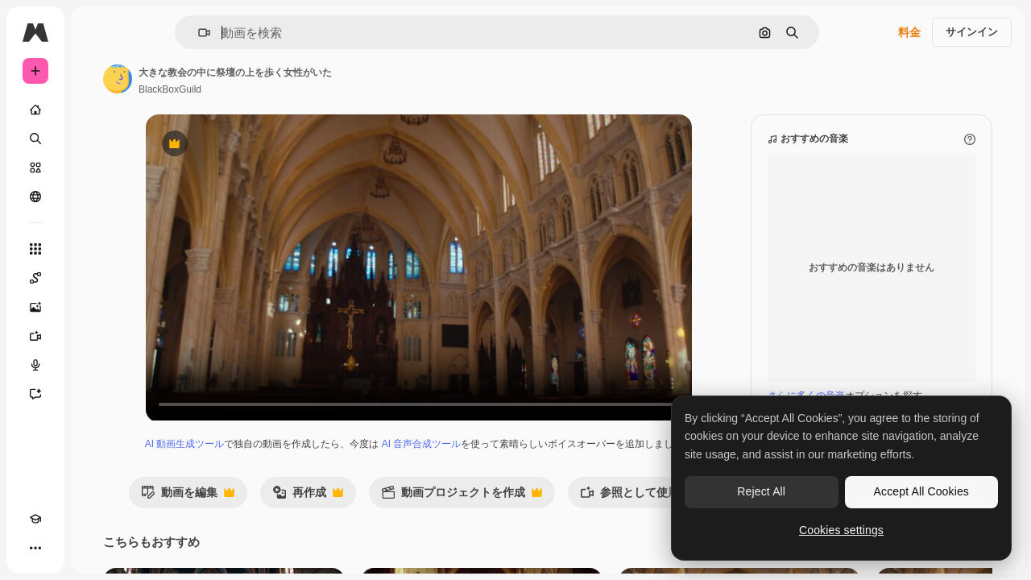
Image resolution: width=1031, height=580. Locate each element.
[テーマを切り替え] (64, 548)
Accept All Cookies (921, 491)
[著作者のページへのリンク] (240, 78)
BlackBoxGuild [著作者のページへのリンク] (292, 89)
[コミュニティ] (97, 196)
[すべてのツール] (97, 249)
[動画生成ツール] (97, 336)
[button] (259, 33)
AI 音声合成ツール (507, 460)
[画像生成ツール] (97, 307)
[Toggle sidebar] (158, 32)
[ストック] (97, 167)
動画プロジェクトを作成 (558, 528)
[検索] (97, 138)
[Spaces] (97, 278)
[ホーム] (97, 109)
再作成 (404, 528)
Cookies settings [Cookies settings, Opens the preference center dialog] (841, 530)
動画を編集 (284, 528)
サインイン (972, 32)
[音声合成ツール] (97, 365)
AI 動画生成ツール (270, 460)
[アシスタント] (97, 394)
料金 (909, 32)
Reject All (761, 491)
